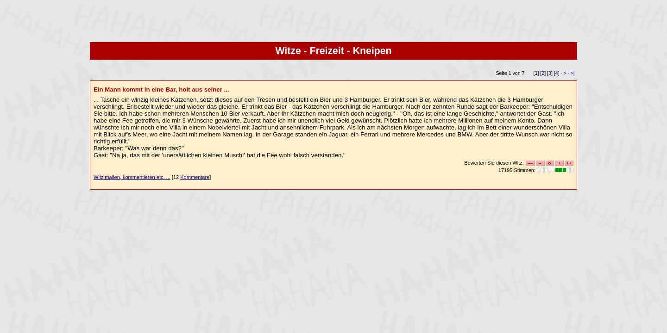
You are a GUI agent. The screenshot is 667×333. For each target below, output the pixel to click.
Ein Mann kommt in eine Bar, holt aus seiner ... (161, 89)
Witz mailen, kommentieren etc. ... (132, 177)
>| (573, 73)
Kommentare (194, 177)
